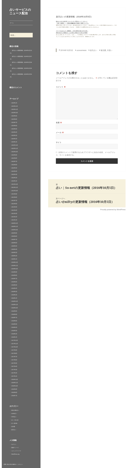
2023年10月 (14, 112)
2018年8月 (14, 314)
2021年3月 (14, 213)
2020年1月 (14, 259)
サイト (58, 142)
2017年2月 (14, 373)
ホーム (12, 23)
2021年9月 (14, 194)
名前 (59, 122)
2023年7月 (14, 122)
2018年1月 (14, 337)
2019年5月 (14, 285)
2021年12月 (14, 184)
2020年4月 (14, 249)
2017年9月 (14, 350)
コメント (61, 87)
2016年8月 (14, 392)
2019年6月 (14, 282)
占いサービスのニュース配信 (20, 11)
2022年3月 (14, 174)
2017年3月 (14, 369)
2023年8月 (14, 119)
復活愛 (103, 50)
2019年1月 (14, 298)
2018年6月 (14, 321)
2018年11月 (14, 304)
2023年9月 (14, 116)
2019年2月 (14, 295)
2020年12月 (14, 223)
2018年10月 (14, 308)
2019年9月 (14, 272)
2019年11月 (14, 265)
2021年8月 (14, 197)
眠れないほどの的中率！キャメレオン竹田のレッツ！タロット (71, 21)
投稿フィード (15, 447)
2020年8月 (14, 236)
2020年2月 (14, 255)
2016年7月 (14, 395)
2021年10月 (14, 190)
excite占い (14, 413)
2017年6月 (14, 360)
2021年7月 (14, 200)
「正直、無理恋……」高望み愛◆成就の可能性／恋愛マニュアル (72, 23)
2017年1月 (14, 376)
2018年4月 (14, 327)
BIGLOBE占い (15, 410)
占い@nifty (14, 423)
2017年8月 (14, 353)
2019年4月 (14, 288)
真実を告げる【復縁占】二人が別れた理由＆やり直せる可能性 (71, 32)
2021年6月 (14, 203)
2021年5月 (14, 207)
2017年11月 (14, 343)
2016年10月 (14, 386)
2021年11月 (14, 187)
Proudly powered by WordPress (112, 210)
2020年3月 (14, 252)
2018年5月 (14, 324)
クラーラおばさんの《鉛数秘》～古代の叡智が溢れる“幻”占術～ (72, 31)
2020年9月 (14, 233)
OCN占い (13, 416)
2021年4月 (14, 210)
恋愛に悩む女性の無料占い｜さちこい (13, 464)
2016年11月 (14, 382)
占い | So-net (14, 420)
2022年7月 (14, 161)
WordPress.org (15, 454)
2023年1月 (14, 142)
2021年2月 (14, 216)
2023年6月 (14, 125)
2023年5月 (14, 129)
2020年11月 (14, 226)
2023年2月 (14, 138)
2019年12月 (14, 262)
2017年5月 (14, 363)
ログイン (13, 444)
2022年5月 (14, 168)
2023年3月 (14, 135)
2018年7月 (14, 317)
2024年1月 (14, 103)
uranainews (81, 50)
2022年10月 (14, 151)
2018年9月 (14, 311)
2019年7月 (14, 278)
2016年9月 (14, 389)
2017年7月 (14, 356)
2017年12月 (14, 340)
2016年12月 (14, 379)
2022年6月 (14, 164)
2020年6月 (14, 242)
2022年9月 (14, 155)
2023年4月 (14, 132)
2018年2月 (14, 333)
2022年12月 (14, 145)
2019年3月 (14, 291)
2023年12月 (14, 106)
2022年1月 (14, 181)
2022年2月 (14, 177)
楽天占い (13, 429)
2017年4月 (14, 366)
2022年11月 (14, 148)
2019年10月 (14, 268)
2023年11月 (14, 109)
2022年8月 (14, 158)
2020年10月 (14, 229)
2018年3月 (14, 330)
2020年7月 (14, 239)
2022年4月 (14, 171)
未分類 (13, 426)
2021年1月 (14, 220)
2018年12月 (14, 301)
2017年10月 (14, 347)
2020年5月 (14, 246)
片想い (109, 50)
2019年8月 (14, 275)
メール (60, 132)
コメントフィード (16, 451)
